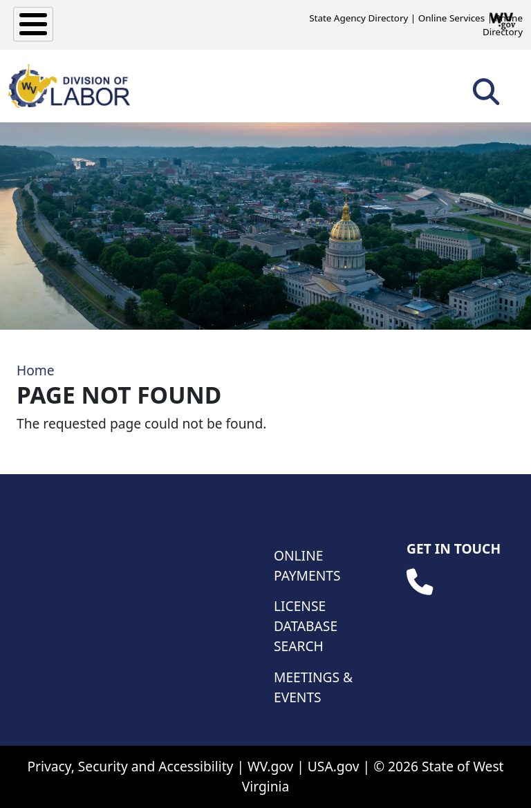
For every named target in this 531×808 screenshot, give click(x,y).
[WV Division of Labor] (69, 86)
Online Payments (307, 565)
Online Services (451, 18)
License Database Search (305, 625)
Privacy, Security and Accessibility (130, 766)
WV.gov (270, 766)
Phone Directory (503, 25)
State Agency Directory (358, 18)
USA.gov (334, 766)
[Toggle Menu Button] (33, 24)
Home (36, 370)
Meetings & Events (313, 687)
